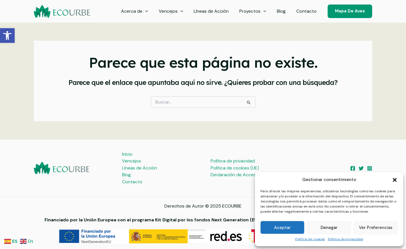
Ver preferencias (375, 227)
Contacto (307, 11)
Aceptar (282, 227)
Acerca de (143, 11)
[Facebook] (352, 168)
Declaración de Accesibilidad (240, 175)
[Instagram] (369, 168)
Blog (283, 11)
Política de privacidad (345, 239)
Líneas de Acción (217, 11)
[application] (154, 11)
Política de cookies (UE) (234, 168)
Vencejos (178, 11)
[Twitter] (361, 168)
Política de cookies (310, 239)
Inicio (127, 154)
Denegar (329, 227)
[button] (7, 35)
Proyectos (257, 11)
